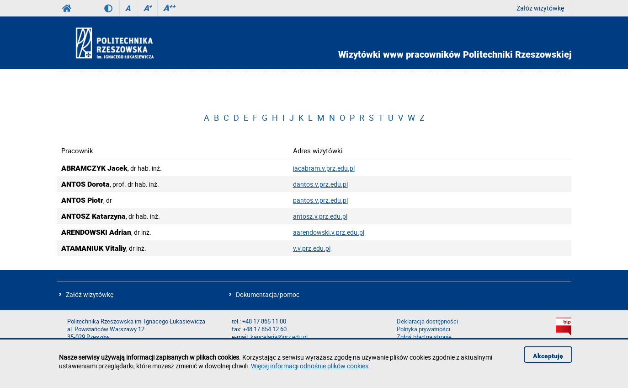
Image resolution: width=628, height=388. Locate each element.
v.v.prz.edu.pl (311, 248)
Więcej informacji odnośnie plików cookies (309, 365)
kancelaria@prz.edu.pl (279, 337)
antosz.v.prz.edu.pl (320, 216)
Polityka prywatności (423, 329)
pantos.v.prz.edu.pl (320, 200)
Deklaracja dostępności (427, 321)
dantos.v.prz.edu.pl (320, 184)
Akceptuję (548, 356)
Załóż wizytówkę (540, 8)
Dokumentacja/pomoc (267, 294)
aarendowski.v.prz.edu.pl (328, 232)
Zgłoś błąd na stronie (424, 337)
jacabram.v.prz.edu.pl (324, 168)
